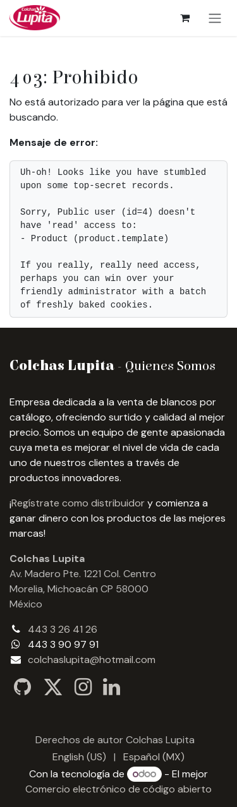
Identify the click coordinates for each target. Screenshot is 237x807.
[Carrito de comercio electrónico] (184, 17)
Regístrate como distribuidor (78, 503)
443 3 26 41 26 (62, 629)
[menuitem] (79, 757)
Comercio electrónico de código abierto (118, 789)
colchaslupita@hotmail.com (91, 659)
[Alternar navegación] (215, 18)
